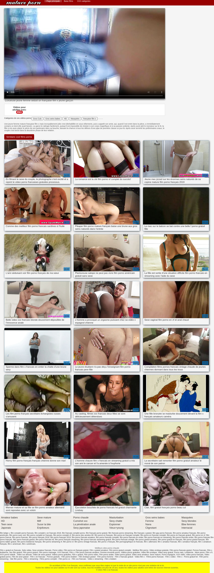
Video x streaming (95, 559)
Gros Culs (37, 119)
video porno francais (194, 554)
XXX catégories (83, 1)
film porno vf (68, 542)
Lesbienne (189, 552)
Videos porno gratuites (61, 554)
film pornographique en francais (129, 542)
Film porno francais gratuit (181, 550)
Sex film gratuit (15, 552)
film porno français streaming (67, 539)
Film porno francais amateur (87, 552)
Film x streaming (31, 559)
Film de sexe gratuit (20, 557)
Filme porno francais (155, 557)
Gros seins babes (52, 119)
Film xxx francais (79, 559)
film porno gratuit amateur (146, 539)
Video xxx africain (24, 554)
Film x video (170, 557)
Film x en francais (23, 3)
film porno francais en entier (131, 537)
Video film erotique (149, 552)
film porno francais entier (183, 537)
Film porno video (91, 554)
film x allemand (150, 542)
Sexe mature (155, 554)
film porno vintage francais (86, 542)
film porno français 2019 (60, 537)
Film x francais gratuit (124, 557)
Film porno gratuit (30, 552)
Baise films (68, 1)
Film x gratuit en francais (10, 550)
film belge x (5, 533)
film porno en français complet (126, 535)
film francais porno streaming (120, 533)
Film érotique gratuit (87, 557)
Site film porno (16, 559)
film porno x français (106, 542)
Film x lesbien (110, 559)
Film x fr (209, 552)
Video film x (140, 557)
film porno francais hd (45, 539)
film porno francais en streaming (158, 537)
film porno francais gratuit (24, 539)
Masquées (75, 119)
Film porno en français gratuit (76, 550)
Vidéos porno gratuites (130, 552)
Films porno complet (48, 559)
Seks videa (26, 550)
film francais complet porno (73, 533)
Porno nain (178, 552)
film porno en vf (198, 535)
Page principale (53, 1)
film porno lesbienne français (29, 542)
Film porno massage (47, 552)
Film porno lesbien (69, 557)
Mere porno (200, 552)
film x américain (28, 544)
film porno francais (20, 537)
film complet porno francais (22, 533)
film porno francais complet (107, 537)
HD (65, 119)
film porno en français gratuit (179, 535)
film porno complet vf (62, 535)
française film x (89, 119)
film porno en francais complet (153, 535)
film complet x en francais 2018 (48, 533)
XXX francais (62, 552)
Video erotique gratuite (159, 550)
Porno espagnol (168, 554)
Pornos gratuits (53, 557)
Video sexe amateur (140, 554)
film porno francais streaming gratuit (96, 539)
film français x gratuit (142, 533)
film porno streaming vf (52, 542)
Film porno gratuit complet (120, 550)
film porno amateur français (184, 533)
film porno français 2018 (39, 537)
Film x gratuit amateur (99, 550)
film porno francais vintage (123, 539)
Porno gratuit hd (191, 557)
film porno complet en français (39, 535)
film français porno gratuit (96, 533)
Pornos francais (199, 550)
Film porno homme (105, 557)
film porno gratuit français (194, 539)
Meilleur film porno (140, 550)
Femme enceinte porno (110, 552)
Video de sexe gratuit (42, 554)
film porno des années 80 (82, 535)
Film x (71, 552)
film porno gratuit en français (170, 539)
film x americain (14, 544)
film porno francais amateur (83, 537)
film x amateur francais (167, 542)
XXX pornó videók (8, 554)
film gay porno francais (162, 533)
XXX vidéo (180, 554)
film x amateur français (187, 542)
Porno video (57, 550)
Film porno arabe (106, 554)
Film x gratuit (77, 554)
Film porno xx (64, 559)
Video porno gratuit (123, 554)
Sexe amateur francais (41, 550)
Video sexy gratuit (165, 552)
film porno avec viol (17, 535)
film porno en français (104, 535)
